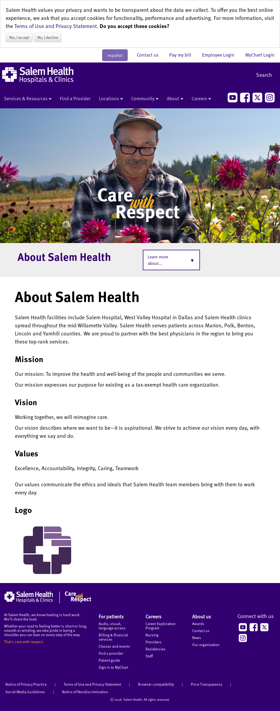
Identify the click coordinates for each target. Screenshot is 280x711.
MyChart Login (260, 54)
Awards (198, 623)
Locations (111, 99)
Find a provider (111, 653)
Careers (201, 99)
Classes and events (114, 646)
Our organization (206, 644)
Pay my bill (183, 54)
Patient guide (109, 660)
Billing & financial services (113, 637)
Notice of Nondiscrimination (85, 692)
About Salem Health (64, 256)
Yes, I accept (19, 37)
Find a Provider (75, 98)
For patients (111, 616)
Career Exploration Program (161, 626)
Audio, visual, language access (112, 626)
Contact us (150, 54)
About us (201, 616)
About (175, 99)
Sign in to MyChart (113, 667)
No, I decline (47, 37)
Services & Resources (27, 99)
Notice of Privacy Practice (26, 684)
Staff (149, 656)
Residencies (155, 649)
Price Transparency (206, 684)
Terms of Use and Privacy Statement (55, 26)
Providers (153, 642)
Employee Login (221, 54)
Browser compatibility (156, 684)
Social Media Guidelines (25, 692)
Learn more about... (158, 260)
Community (144, 99)
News (196, 637)
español (115, 55)
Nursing (152, 635)
